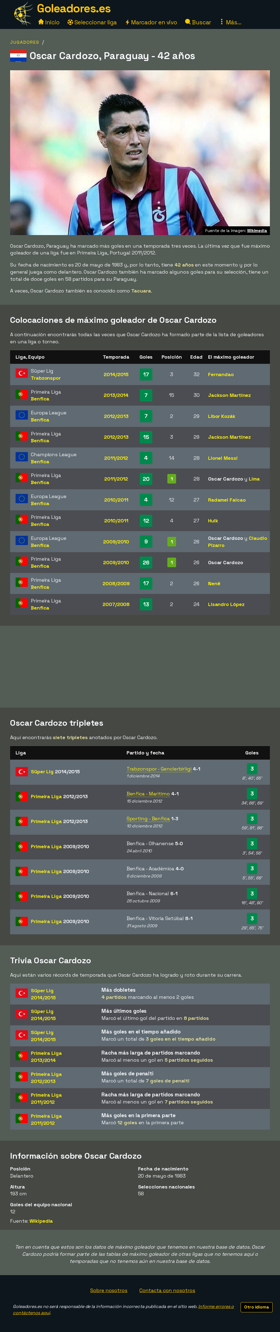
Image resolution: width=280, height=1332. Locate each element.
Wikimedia (257, 230)
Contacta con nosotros (167, 1290)
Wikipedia (41, 1221)
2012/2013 (116, 416)
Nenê (214, 583)
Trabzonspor (46, 378)
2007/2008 (116, 604)
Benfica (40, 399)
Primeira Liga (59, 796)
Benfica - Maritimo (148, 794)
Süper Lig (55, 771)
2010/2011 (116, 500)
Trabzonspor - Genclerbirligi (159, 769)
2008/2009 (116, 583)
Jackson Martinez (229, 395)
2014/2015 (116, 374)
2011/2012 (116, 458)
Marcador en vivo (151, 22)
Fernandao (221, 374)
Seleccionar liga (92, 22)
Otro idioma (256, 1307)
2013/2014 (116, 395)
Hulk (213, 520)
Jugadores (24, 42)
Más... (230, 22)
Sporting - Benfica (148, 818)
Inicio (48, 22)
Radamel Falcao (227, 500)
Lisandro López (226, 604)
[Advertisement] (140, 666)
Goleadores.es (74, 8)
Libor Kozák (221, 416)
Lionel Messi (223, 458)
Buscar (198, 22)
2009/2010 (116, 541)
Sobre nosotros (108, 1290)
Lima (254, 479)
